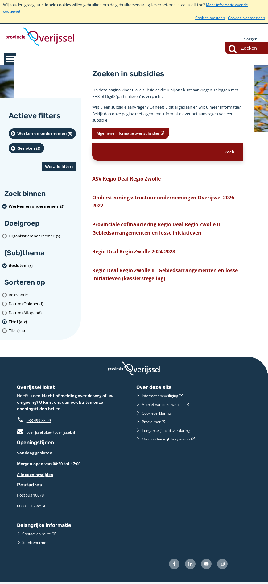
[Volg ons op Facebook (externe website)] (169, 565)
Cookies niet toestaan (245, 17)
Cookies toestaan (206, 17)
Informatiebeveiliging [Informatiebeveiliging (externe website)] (161, 396)
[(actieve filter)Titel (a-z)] (42, 322)
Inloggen (249, 39)
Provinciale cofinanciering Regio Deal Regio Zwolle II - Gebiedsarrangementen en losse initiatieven (164, 234)
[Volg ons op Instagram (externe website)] (222, 565)
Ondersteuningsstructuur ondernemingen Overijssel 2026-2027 (164, 205)
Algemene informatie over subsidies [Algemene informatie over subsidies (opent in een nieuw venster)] (135, 134)
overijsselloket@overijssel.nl (47, 432)
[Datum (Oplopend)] (42, 304)
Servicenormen (36, 542)
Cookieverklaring (157, 413)
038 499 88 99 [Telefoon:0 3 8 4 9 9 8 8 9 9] (39, 420)
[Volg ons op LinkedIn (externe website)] (187, 565)
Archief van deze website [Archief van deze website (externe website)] (164, 404)
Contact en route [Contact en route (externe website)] (37, 534)
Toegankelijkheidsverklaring (167, 430)
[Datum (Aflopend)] (42, 313)
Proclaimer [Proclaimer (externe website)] (152, 422)
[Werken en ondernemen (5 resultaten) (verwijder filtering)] (42, 134)
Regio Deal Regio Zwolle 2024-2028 (140, 259)
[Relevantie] (42, 295)
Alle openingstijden (36, 475)
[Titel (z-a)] (42, 331)
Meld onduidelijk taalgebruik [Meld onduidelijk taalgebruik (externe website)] (168, 439)
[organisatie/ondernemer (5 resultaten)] (42, 236)
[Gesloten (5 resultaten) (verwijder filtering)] (26, 148)
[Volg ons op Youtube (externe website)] (204, 565)
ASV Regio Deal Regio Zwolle (130, 181)
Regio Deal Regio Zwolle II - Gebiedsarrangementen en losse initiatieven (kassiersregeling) (167, 283)
